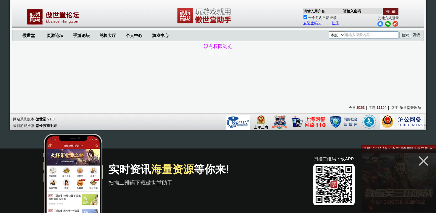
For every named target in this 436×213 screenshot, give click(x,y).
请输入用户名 (314, 11)
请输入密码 (352, 11)
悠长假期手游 (46, 126)
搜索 (405, 35)
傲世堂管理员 (410, 108)
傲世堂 (28, 35)
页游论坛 (55, 35)
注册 (335, 23)
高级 (416, 35)
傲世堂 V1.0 (44, 119)
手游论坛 (81, 35)
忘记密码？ (312, 23)
